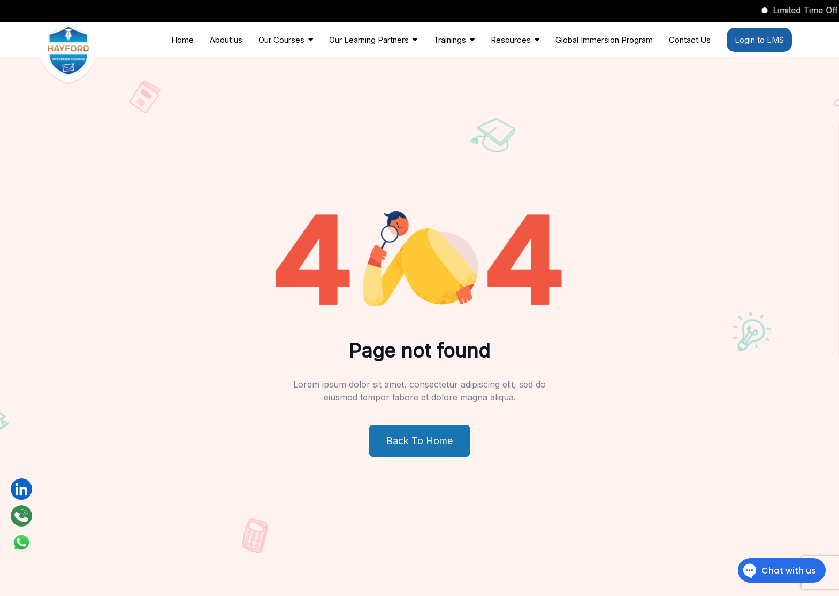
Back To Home (419, 440)
